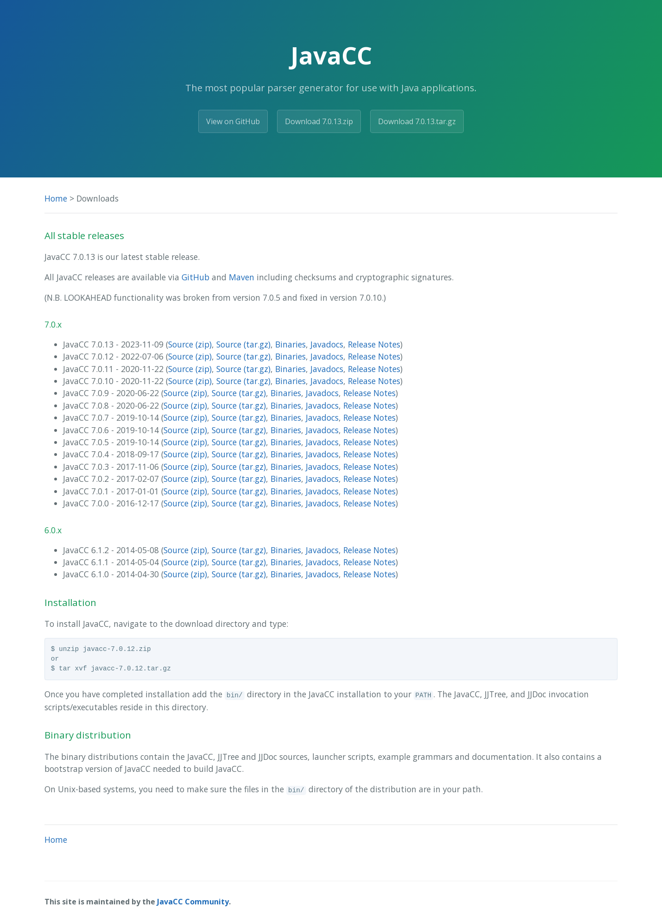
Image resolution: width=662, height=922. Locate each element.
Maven (241, 277)
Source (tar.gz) (243, 344)
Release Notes (374, 344)
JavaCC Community (193, 902)
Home (55, 198)
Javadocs (326, 344)
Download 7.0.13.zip (319, 121)
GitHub (195, 277)
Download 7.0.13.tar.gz (417, 121)
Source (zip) (190, 344)
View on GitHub (233, 121)
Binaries (290, 344)
